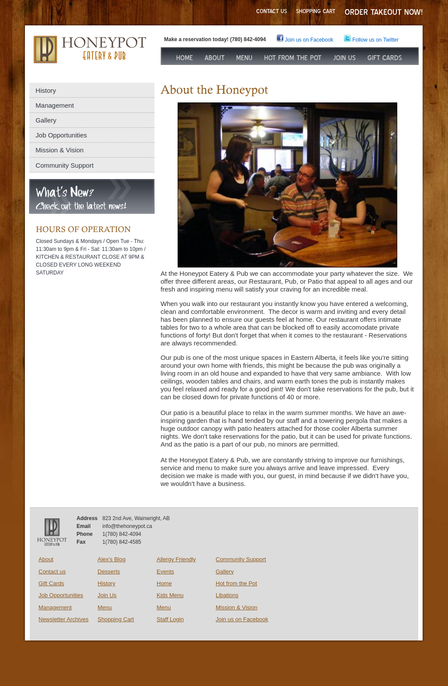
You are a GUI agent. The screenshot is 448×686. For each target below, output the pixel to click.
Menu (105, 607)
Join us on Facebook (242, 619)
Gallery (45, 120)
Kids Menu (170, 595)
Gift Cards (51, 583)
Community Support (64, 165)
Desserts (109, 571)
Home (164, 583)
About (45, 559)
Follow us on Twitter (371, 40)
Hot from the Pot (236, 583)
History (45, 90)
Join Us (107, 595)
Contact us (52, 571)
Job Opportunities (61, 135)
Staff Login (170, 619)
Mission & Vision (59, 150)
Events (165, 571)
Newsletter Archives (63, 619)
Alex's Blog (112, 559)
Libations (227, 595)
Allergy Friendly (176, 559)
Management (54, 105)
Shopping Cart (116, 619)
